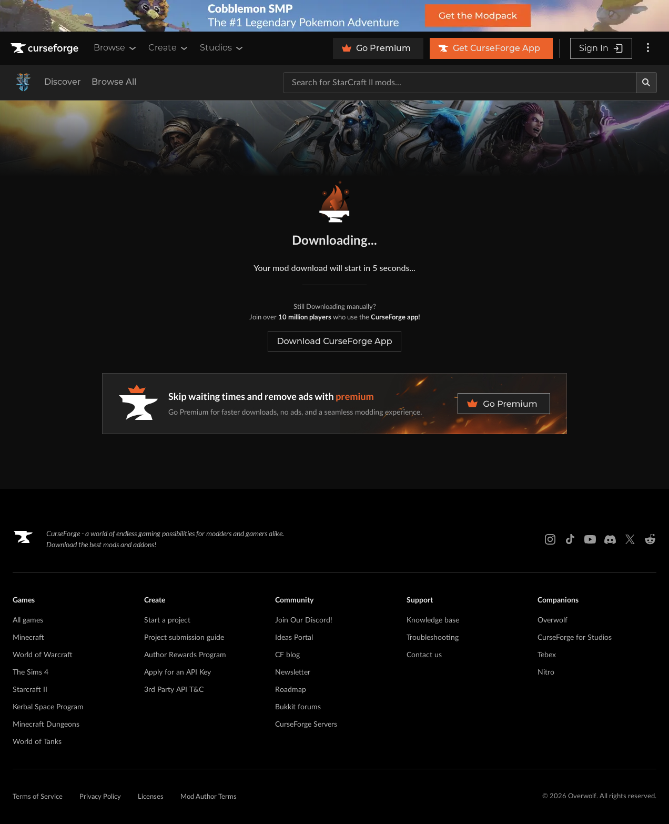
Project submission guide (184, 637)
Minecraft (28, 637)
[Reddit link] (650, 539)
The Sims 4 (30, 672)
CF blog (287, 655)
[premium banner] (334, 403)
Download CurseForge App (334, 341)
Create (168, 48)
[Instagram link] (550, 539)
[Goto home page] (46, 48)
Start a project (167, 620)
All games (28, 620)
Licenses (151, 796)
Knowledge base (433, 620)
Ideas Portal (294, 637)
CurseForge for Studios (575, 637)
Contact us (424, 655)
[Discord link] (610, 539)
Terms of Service (38, 796)
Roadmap (290, 690)
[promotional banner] (334, 16)
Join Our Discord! (303, 620)
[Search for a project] (459, 82)
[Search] (646, 82)
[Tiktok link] (570, 539)
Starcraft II (30, 690)
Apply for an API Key (177, 672)
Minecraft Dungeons (46, 724)
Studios (222, 48)
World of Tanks (37, 742)
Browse (116, 48)
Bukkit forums (298, 707)
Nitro (546, 672)
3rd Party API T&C (174, 690)
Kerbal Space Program (48, 707)
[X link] (630, 539)
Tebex (547, 655)
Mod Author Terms (208, 796)
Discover (62, 82)
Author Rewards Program (185, 655)
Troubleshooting (433, 637)
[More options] (647, 48)
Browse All (114, 82)
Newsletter (292, 672)
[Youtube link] (590, 539)
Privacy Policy (100, 796)
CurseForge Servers (306, 724)
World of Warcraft (43, 655)
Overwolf (552, 620)
